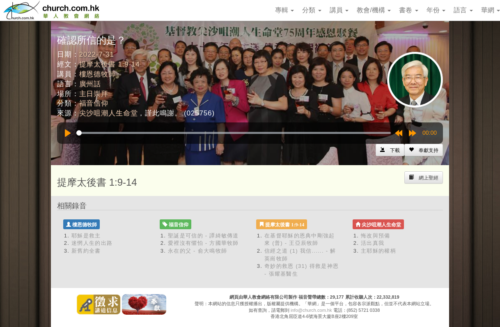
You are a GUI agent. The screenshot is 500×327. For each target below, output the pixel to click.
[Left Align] (423, 150)
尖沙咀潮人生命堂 (108, 113)
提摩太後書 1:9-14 (109, 64)
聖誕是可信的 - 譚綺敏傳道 (203, 236)
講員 (339, 10)
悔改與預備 (375, 236)
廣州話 (90, 84)
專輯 (284, 10)
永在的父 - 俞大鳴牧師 (197, 251)
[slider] (233, 133)
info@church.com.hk (311, 310)
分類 (311, 10)
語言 (463, 10)
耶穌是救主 (86, 236)
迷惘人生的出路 (91, 243)
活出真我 (372, 243)
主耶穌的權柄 (378, 251)
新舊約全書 (86, 251)
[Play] (67, 133)
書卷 (408, 10)
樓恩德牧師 (97, 74)
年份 (436, 10)
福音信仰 (93, 103)
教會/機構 (374, 10)
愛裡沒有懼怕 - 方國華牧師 (203, 243)
